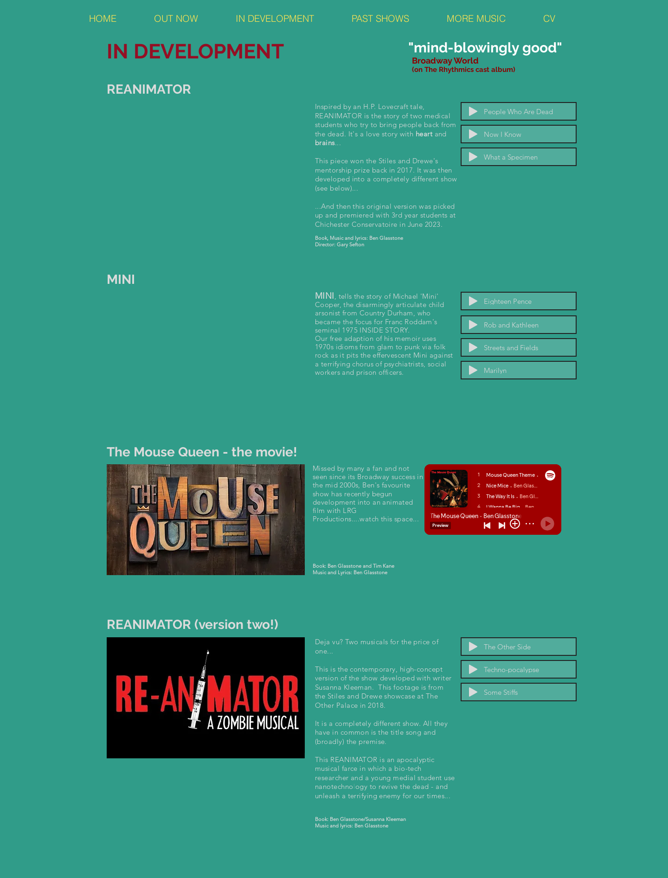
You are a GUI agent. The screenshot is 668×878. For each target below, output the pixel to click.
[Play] (473, 111)
